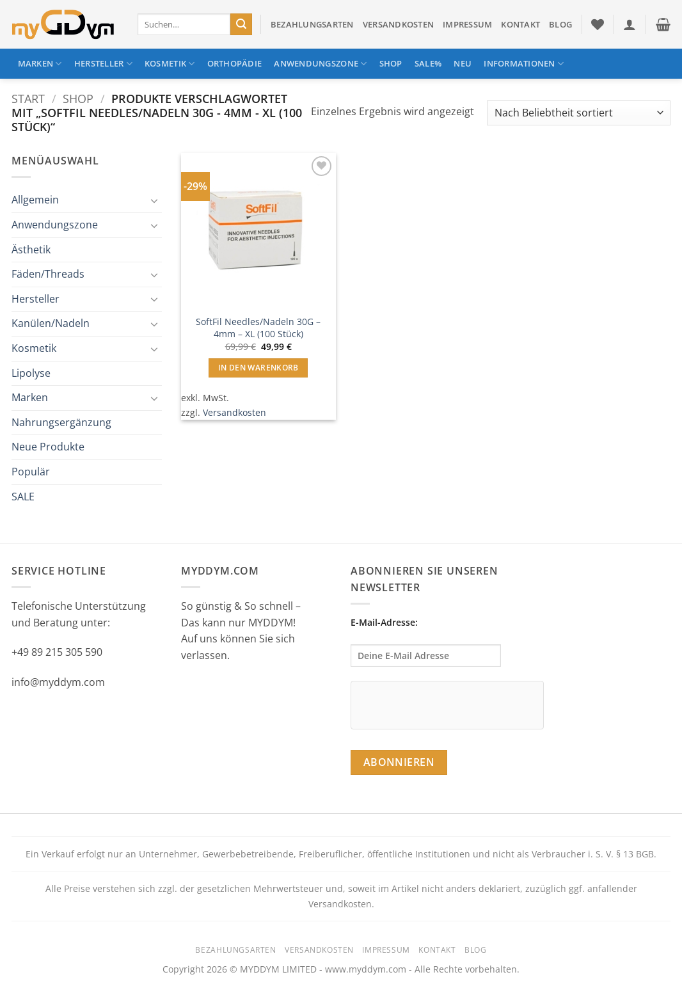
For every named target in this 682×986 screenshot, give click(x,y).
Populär (31, 472)
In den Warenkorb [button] (258, 367)
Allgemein (35, 200)
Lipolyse (31, 373)
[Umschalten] (154, 200)
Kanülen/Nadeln (51, 323)
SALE (23, 496)
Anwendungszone (320, 64)
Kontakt (520, 24)
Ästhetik (31, 250)
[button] (629, 24)
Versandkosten (398, 24)
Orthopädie (234, 63)
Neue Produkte (48, 447)
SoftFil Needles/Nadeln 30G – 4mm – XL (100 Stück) (258, 328)
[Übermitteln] (241, 24)
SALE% (428, 63)
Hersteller (103, 64)
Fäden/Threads (48, 274)
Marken (40, 64)
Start (28, 98)
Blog (560, 24)
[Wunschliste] (597, 24)
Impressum (467, 24)
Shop (390, 63)
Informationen (524, 64)
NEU (463, 63)
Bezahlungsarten (312, 24)
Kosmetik (170, 64)
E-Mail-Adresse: (426, 641)
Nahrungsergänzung (61, 422)
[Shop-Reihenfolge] (578, 112)
